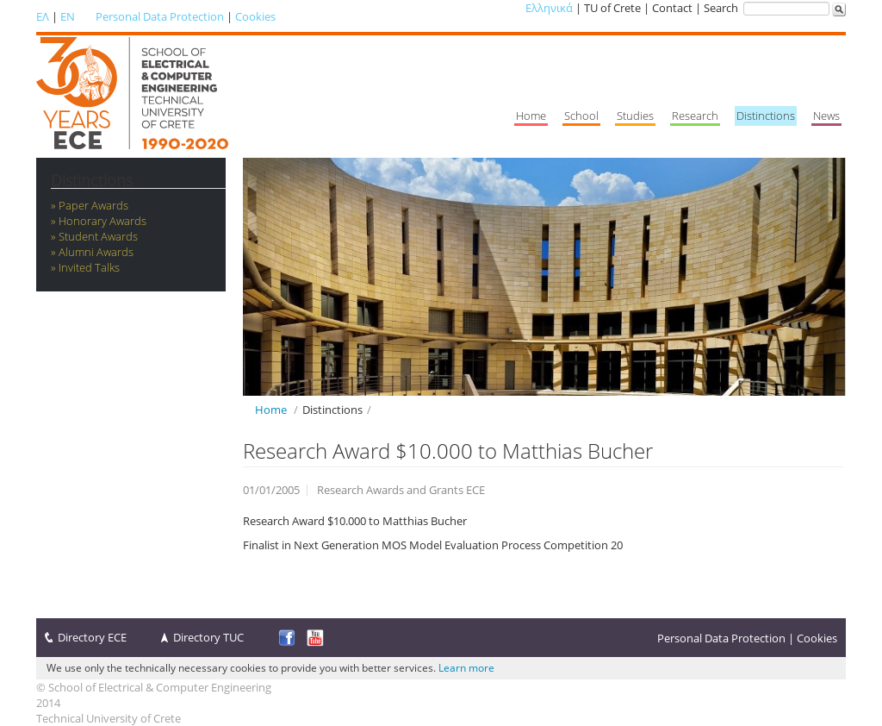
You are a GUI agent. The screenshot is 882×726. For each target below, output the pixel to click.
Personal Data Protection (160, 16)
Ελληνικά (549, 8)
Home (271, 409)
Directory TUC (208, 637)
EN (67, 16)
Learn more (466, 667)
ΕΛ (42, 16)
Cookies (255, 16)
